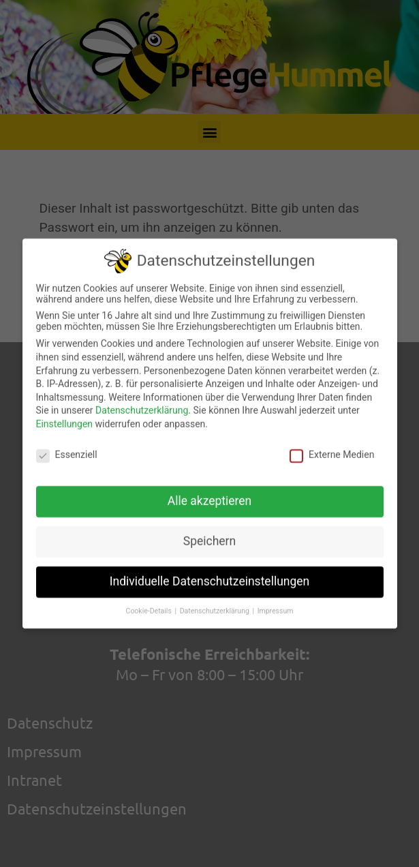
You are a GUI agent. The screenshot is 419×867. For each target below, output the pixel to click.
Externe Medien (332, 447)
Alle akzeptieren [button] (210, 495)
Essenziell (66, 447)
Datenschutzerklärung (141, 404)
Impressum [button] (276, 604)
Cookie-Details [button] (150, 604)
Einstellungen (64, 417)
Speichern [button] (209, 535)
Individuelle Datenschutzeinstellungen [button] (209, 575)
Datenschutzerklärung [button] (215, 604)
